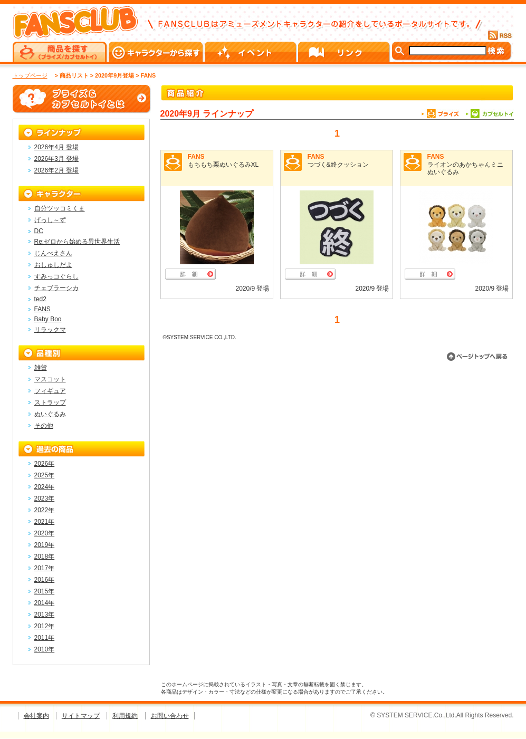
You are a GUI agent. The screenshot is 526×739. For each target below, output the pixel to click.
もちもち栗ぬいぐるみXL (223, 164)
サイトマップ (81, 715)
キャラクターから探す (157, 52)
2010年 (44, 649)
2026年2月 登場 (56, 170)
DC (38, 231)
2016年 (44, 579)
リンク (344, 52)
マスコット (50, 379)
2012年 (44, 626)
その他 (43, 425)
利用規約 (125, 715)
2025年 (44, 475)
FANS (196, 156)
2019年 (44, 545)
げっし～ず (50, 220)
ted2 (40, 299)
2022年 (44, 510)
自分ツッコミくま (59, 208)
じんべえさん (53, 253)
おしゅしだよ (53, 264)
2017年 (44, 568)
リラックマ (50, 329)
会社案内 (36, 715)
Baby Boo (48, 319)
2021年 (44, 521)
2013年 (44, 614)
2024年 (44, 487)
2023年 (44, 498)
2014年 (44, 603)
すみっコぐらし (56, 276)
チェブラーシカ (56, 288)
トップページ (30, 75)
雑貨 (40, 367)
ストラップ (50, 402)
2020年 (44, 533)
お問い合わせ (170, 715)
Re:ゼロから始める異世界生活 (77, 241)
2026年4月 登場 (56, 147)
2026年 (44, 463)
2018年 (44, 556)
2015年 (44, 591)
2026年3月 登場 (56, 158)
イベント (251, 52)
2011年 (44, 637)
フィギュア (50, 391)
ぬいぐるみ (50, 414)
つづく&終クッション (338, 164)
